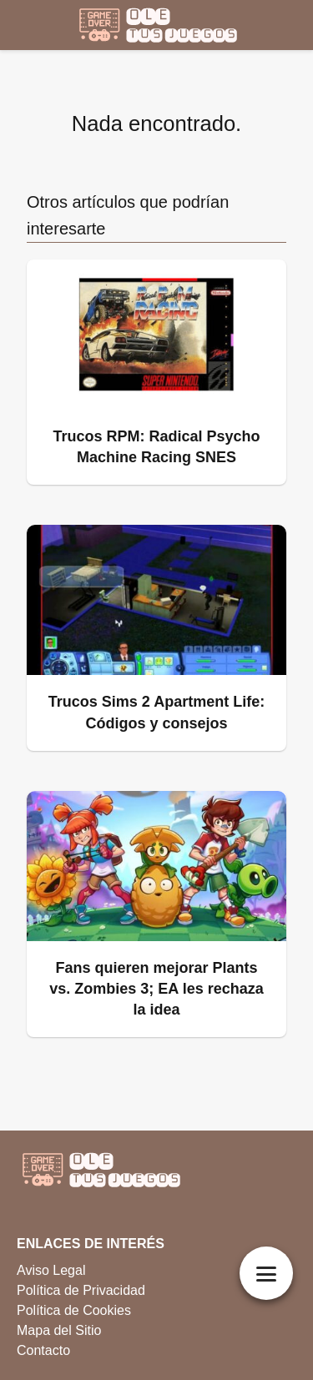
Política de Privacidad (81, 1290)
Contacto (43, 1350)
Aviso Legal (51, 1270)
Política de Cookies (74, 1310)
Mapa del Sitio (59, 1330)
